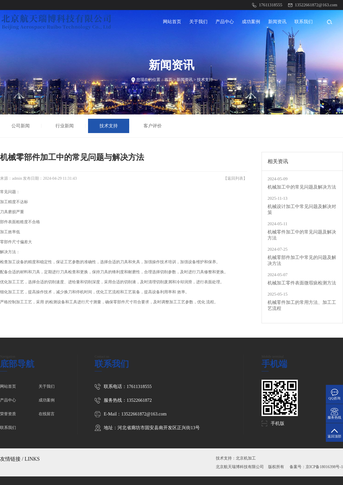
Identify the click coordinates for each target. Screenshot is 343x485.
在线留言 (47, 414)
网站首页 (172, 21)
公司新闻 (21, 125)
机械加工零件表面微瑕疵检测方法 (302, 282)
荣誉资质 (8, 414)
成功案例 (251, 21)
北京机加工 (246, 458)
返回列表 (235, 178)
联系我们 (303, 21)
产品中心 (225, 21)
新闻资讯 (277, 21)
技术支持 (205, 80)
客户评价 (153, 125)
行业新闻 (65, 125)
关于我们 (198, 21)
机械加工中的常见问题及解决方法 (302, 187)
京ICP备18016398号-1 (324, 467)
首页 (168, 80)
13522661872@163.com (143, 413)
